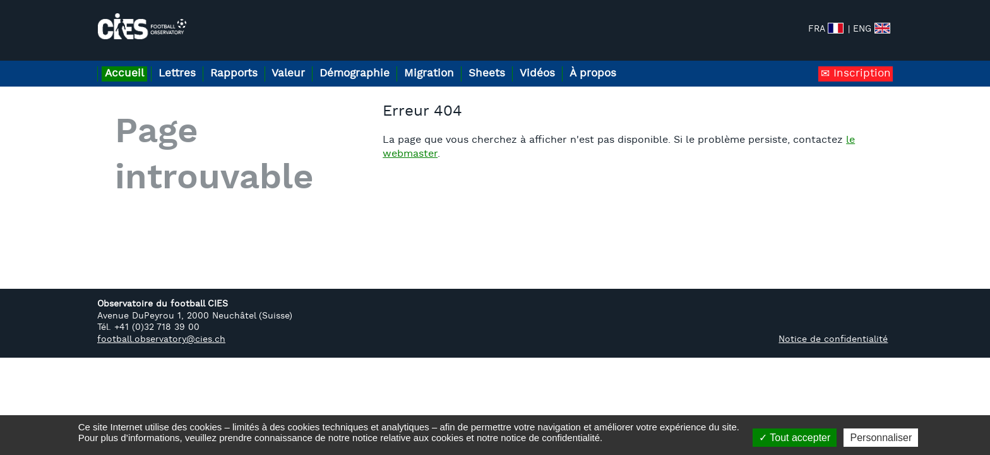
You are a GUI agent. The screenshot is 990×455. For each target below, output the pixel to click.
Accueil (127, 62)
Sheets (529, 62)
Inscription (860, 62)
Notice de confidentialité (833, 328)
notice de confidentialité (550, 437)
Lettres (186, 62)
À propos (648, 62)
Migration (465, 62)
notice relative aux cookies (407, 437)
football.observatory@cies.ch (161, 328)
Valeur (311, 62)
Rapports (250, 62)
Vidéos (586, 62)
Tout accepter (794, 437)
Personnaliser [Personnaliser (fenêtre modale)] (881, 437)
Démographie (384, 62)
